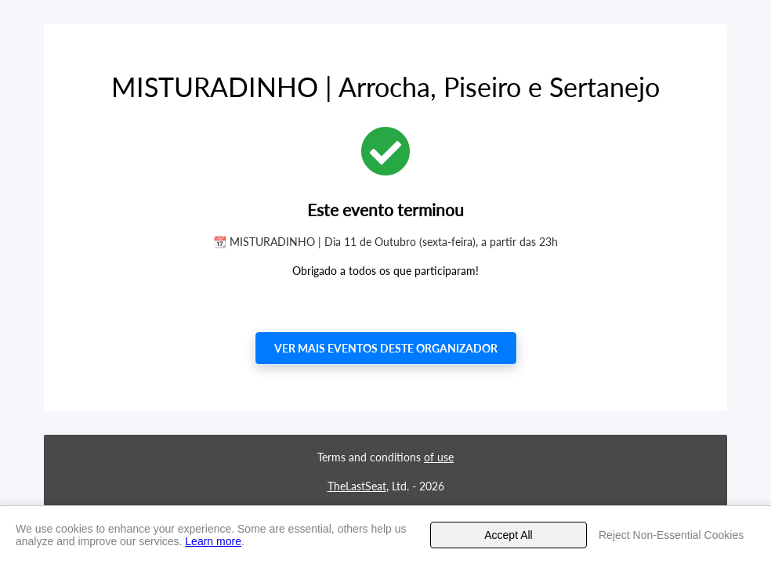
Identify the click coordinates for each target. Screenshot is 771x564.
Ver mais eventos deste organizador (386, 348)
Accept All (508, 535)
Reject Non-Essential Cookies (671, 535)
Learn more (213, 541)
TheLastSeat (357, 486)
